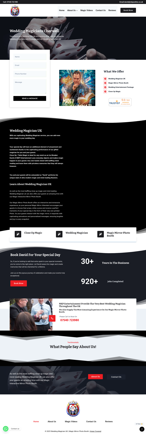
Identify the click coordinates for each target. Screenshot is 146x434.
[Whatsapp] (5, 428)
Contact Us (101, 10)
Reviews (112, 10)
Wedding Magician (76, 231)
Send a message (30, 97)
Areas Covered (95, 430)
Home (61, 10)
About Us (52, 420)
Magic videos (87, 10)
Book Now (128, 10)
